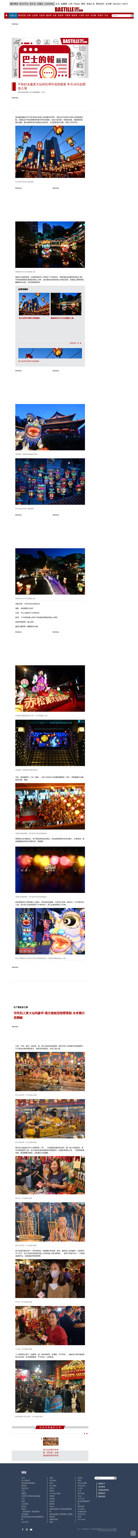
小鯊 (23, 1491)
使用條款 (101, 1487)
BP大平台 (24, 4)
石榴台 (40, 4)
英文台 (33, 4)
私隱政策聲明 (103, 1490)
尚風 (23, 1501)
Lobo (80, 1496)
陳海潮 (52, 1517)
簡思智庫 (81, 1506)
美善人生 (91, 4)
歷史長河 (100, 4)
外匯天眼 (24, 1488)
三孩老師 (24, 1504)
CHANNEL (49, 4)
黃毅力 (52, 1491)
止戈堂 (80, 1488)
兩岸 (87, 15)
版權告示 (101, 1483)
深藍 (79, 1480)
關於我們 (101, 1496)
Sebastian (81, 1486)
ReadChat (81, 1514)
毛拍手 (80, 1478)
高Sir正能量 (82, 1483)
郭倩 (51, 1483)
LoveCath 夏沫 (55, 1493)
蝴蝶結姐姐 (53, 1519)
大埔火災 (13, 15)
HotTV (125, 4)
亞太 (58, 4)
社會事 (35, 15)
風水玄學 (81, 1493)
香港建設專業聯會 (28, 1483)
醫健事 (74, 15)
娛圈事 (64, 4)
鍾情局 (24, 1486)
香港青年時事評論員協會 (30, 1496)
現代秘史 (52, 1480)
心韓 (70, 4)
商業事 (61, 15)
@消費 (93, 15)
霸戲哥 (24, 1493)
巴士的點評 (25, 1480)
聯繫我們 (101, 1493)
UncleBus (81, 1509)
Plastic (77, 4)
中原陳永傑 (82, 1512)
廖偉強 (52, 1504)
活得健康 (24, 1514)
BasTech (117, 4)
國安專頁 (14, 4)
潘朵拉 (24, 1506)
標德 (51, 1522)
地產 (55, 15)
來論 (79, 1517)
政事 (29, 15)
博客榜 (100, 15)
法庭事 (42, 15)
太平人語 (81, 1499)
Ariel (23, 1478)
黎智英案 (22, 15)
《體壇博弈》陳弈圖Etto (30, 1512)
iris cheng (81, 1519)
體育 (83, 4)
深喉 (51, 1478)
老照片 (24, 1509)
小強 (79, 1491)
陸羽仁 (52, 1488)
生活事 (109, 4)
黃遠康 (52, 1499)
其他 (106, 15)
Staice (51, 1506)
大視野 (81, 15)
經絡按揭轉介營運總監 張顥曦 (60, 1514)
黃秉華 (52, 1496)
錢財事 (49, 15)
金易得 (52, 1501)
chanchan (25, 1522)
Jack (23, 1499)
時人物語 (52, 1486)
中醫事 (68, 15)
